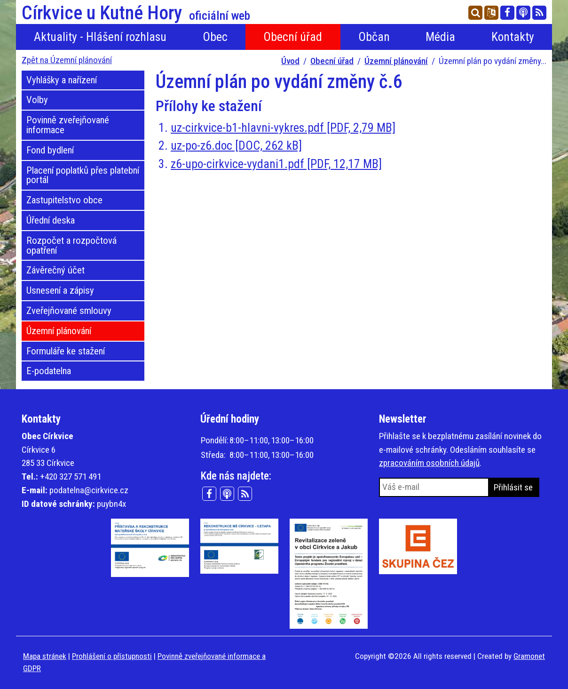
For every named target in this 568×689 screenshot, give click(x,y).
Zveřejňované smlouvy (68, 310)
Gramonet (529, 656)
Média (440, 37)
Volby (37, 99)
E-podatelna (48, 371)
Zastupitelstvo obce (64, 200)
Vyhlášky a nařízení (61, 80)
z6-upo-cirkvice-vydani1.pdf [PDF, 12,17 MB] (276, 164)
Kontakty (512, 37)
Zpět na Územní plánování (67, 60)
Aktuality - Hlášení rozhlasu (100, 37)
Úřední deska (50, 220)
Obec (215, 37)
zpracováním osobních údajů (429, 462)
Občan (374, 37)
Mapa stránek (44, 656)
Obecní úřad (292, 37)
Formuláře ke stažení (65, 351)
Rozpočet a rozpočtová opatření (71, 245)
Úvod (290, 61)
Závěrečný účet (55, 270)
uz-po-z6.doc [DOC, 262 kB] (236, 145)
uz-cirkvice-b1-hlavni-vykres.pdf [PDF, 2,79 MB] (283, 127)
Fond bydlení (50, 150)
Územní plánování (396, 61)
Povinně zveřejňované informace (67, 125)
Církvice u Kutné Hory (136, 13)
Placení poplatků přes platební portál (82, 175)
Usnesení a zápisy (60, 290)
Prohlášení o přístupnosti (112, 656)
